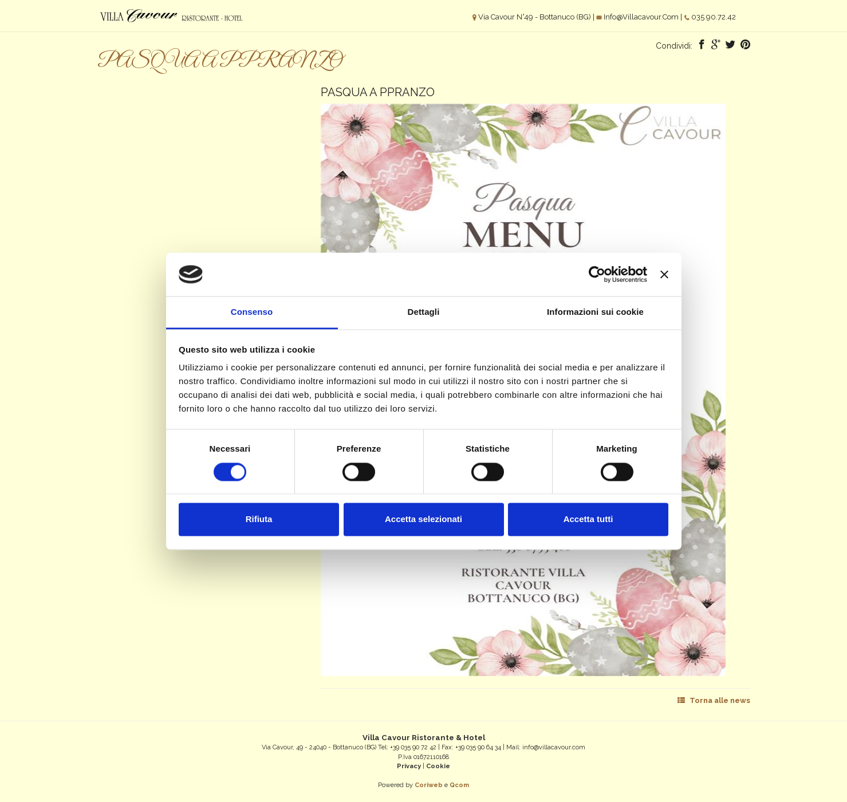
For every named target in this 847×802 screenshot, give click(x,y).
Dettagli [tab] (424, 312)
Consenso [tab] (252, 312)
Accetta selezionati (423, 519)
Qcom (459, 785)
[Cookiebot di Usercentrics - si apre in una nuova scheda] (597, 274)
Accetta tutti (588, 519)
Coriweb (429, 785)
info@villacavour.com (641, 17)
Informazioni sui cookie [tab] (595, 312)
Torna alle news (713, 700)
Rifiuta (259, 519)
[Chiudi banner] (664, 274)
